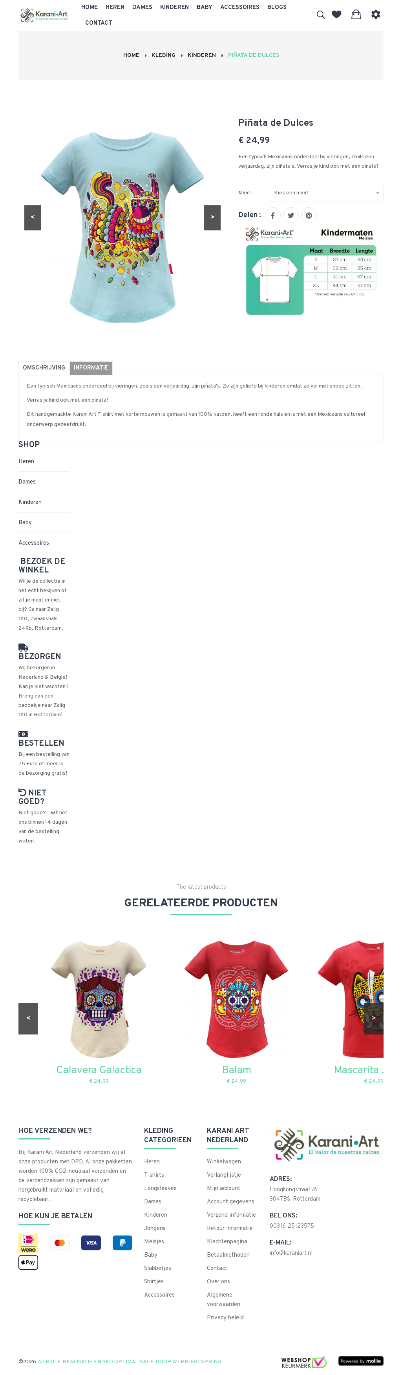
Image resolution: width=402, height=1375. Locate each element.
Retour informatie (230, 1228)
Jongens (155, 1228)
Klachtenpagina (227, 1242)
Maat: (245, 193)
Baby (204, 7)
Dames (142, 7)
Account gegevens (230, 1202)
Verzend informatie (231, 1215)
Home (89, 7)
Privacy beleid (225, 1318)
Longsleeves (160, 1188)
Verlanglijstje (224, 1175)
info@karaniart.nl (291, 1253)
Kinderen (174, 7)
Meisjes (154, 1242)
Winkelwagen (224, 1162)
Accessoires (239, 7)
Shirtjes (154, 1282)
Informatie (91, 368)
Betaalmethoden (228, 1255)
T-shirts (154, 1175)
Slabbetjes (157, 1268)
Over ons (218, 1282)
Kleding (163, 55)
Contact (98, 23)
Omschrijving (44, 368)
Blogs (277, 7)
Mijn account (223, 1188)
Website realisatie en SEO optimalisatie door (129, 1362)
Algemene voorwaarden (223, 1300)
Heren (115, 7)
